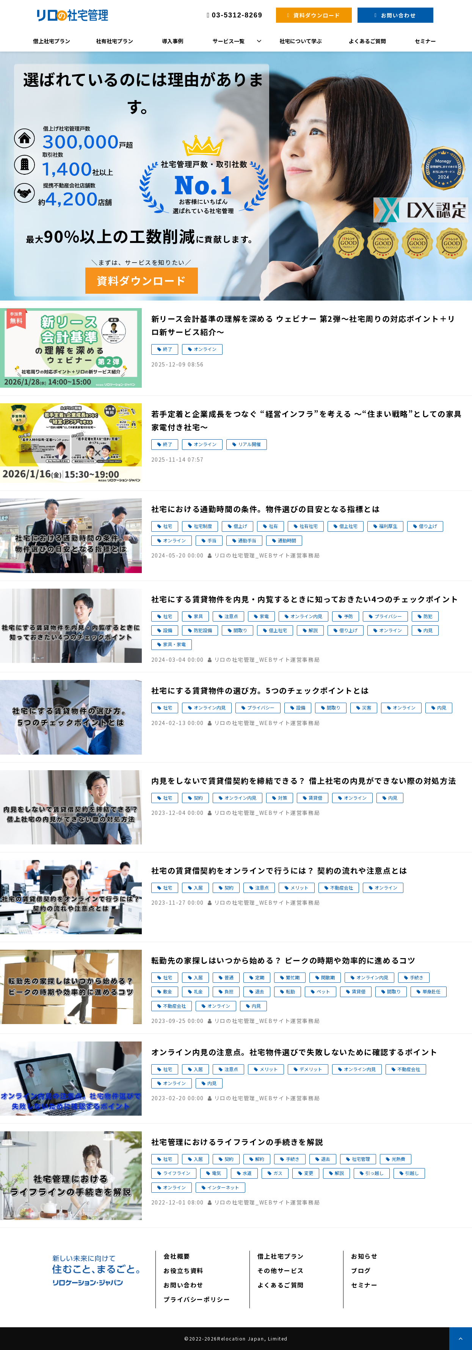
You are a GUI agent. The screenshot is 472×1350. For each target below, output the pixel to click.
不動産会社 (341, 887)
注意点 (231, 616)
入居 (198, 887)
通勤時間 (287, 540)
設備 (167, 630)
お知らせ (364, 1256)
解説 (313, 630)
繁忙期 (293, 977)
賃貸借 (315, 797)
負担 (229, 991)
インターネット (223, 1187)
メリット (299, 887)
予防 (348, 616)
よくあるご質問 (367, 41)
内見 (428, 630)
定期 (259, 977)
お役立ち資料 (183, 1270)
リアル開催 (249, 444)
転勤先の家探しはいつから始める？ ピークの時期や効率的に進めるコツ (283, 960)
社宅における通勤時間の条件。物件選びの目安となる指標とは (265, 508)
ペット (323, 991)
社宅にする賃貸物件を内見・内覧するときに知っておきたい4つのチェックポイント (305, 599)
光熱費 (398, 1159)
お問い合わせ (398, 15)
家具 (198, 616)
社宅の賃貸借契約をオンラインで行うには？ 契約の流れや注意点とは (279, 870)
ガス (277, 1173)
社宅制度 (203, 526)
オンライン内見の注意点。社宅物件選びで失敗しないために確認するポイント (294, 1051)
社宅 (167, 526)
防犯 (428, 616)
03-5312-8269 (237, 15)
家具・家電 (174, 644)
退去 (259, 991)
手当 (211, 540)
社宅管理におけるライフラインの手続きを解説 (237, 1141)
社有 (273, 526)
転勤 (290, 991)
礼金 (198, 991)
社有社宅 (309, 526)
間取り (240, 630)
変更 (308, 1173)
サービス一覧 (229, 41)
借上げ (240, 526)
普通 (229, 977)
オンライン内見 (306, 616)
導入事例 (172, 41)
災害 (366, 707)
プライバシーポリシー (196, 1299)
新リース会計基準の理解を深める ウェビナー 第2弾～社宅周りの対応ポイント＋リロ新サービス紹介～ (303, 325)
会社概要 (176, 1256)
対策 (282, 797)
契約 (198, 797)
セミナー (425, 41)
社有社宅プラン (114, 41)
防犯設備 (203, 630)
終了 (167, 349)
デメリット (311, 1069)
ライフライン (176, 1173)
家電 (264, 616)
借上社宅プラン (51, 41)
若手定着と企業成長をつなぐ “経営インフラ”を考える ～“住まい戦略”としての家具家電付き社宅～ (307, 420)
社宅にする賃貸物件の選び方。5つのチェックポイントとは (260, 690)
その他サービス (280, 1270)
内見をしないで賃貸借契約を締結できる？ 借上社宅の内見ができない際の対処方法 (303, 780)
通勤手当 (247, 540)
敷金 (167, 991)
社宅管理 (361, 1159)
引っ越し (374, 1173)
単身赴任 (431, 991)
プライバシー (388, 616)
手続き (416, 977)
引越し (412, 1173)
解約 (259, 1159)
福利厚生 (388, 526)
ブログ (361, 1270)
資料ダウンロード (316, 15)
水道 (247, 1173)
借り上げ (428, 526)
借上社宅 (348, 526)
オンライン (205, 349)
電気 (216, 1173)
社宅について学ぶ (300, 41)
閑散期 (328, 977)
